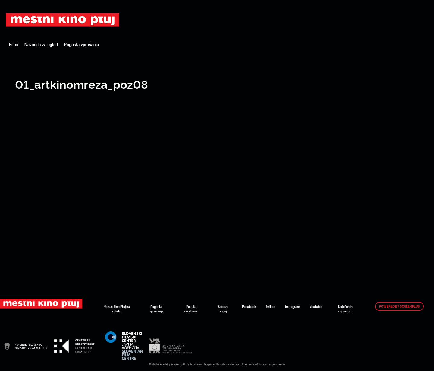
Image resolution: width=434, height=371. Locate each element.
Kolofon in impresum (345, 309)
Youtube (316, 307)
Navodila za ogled (41, 44)
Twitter (270, 307)
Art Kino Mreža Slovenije (62, 20)
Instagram (292, 307)
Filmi (13, 44)
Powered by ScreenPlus (399, 306)
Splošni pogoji (223, 309)
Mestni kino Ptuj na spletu (117, 309)
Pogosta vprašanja (81, 44)
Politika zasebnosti (191, 309)
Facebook (249, 307)
